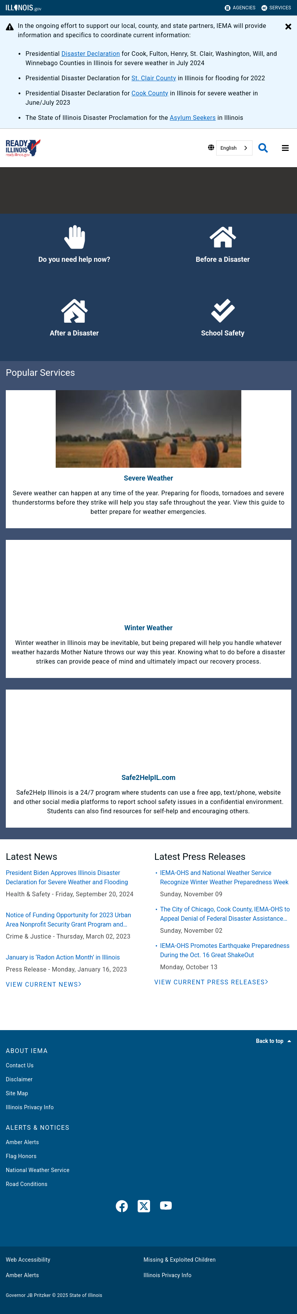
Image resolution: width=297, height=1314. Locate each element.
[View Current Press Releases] (211, 982)
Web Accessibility (28, 1260)
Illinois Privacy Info (30, 1107)
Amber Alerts (22, 1142)
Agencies (240, 8)
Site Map (17, 1093)
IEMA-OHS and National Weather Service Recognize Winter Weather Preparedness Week (224, 877)
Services (276, 8)
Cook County (149, 93)
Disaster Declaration (90, 53)
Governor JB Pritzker (28, 1295)
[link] (122, 1207)
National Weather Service (38, 1170)
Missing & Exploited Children (179, 1260)
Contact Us (20, 1065)
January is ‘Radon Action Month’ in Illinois (63, 957)
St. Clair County (153, 78)
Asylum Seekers (193, 117)
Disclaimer (19, 1079)
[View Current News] (44, 984)
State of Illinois (85, 1295)
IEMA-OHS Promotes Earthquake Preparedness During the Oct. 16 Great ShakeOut (225, 950)
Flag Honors (21, 1156)
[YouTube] (166, 1207)
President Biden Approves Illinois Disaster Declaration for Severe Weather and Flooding (67, 877)
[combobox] (234, 148)
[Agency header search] (263, 148)
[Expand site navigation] (285, 148)
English (228, 148)
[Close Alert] (288, 27)
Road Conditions (27, 1184)
